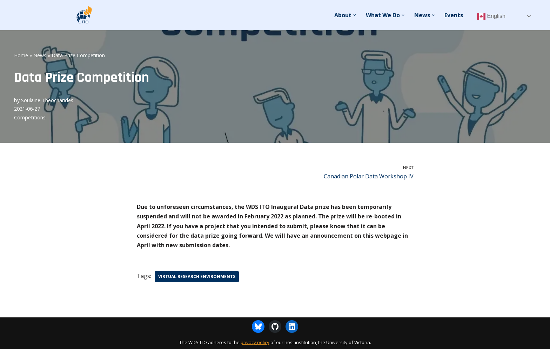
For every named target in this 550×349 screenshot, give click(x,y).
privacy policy (255, 342)
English (491, 16)
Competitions (30, 117)
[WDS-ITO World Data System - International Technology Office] (84, 15)
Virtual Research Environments (196, 276)
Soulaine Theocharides (47, 100)
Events (453, 15)
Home (21, 55)
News (39, 55)
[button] (354, 15)
